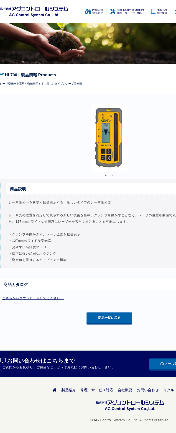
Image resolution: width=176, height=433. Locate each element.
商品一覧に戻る (109, 318)
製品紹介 (68, 390)
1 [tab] (106, 175)
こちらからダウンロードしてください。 (33, 298)
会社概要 (125, 390)
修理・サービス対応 (96, 390)
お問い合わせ (148, 390)
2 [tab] (112, 175)
